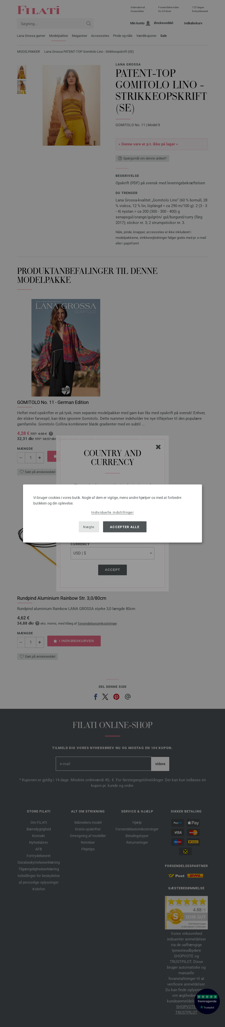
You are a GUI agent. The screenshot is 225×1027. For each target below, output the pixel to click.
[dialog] (112, 514)
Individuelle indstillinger (112, 512)
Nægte (89, 527)
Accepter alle (124, 527)
